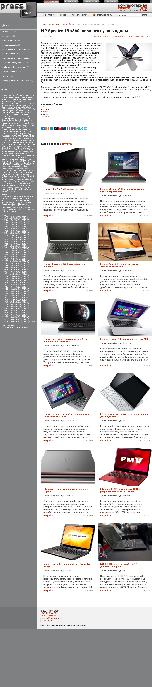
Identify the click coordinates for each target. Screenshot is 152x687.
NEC (3, 144)
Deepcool (10, 111)
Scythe (14, 163)
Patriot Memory (22, 152)
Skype (22, 165)
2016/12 (12, 309)
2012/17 (5, 223)
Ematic (23, 113)
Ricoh (22, 159)
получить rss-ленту (102, 15)
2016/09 (18, 307)
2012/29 (5, 228)
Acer (9, 96)
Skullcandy (15, 165)
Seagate (20, 163)
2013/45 (25, 256)
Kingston (13, 129)
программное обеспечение (17, 58)
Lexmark (5, 133)
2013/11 (18, 241)
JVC (30, 128)
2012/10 (12, 219)
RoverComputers (15, 161)
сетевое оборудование (15, 63)
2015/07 (5, 284)
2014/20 (12, 268)
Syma (27, 169)
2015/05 (18, 282)
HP (18, 124)
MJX (31, 139)
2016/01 (18, 303)
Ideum (4, 126)
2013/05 (5, 240)
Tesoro (12, 191)
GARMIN (10, 118)
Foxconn (14, 116)
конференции (15, 327)
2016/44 (5, 322)
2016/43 (25, 320)
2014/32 (12, 273)
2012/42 (12, 234)
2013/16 (25, 243)
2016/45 (12, 322)
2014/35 (5, 275)
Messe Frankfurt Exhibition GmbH (14, 137)
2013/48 (18, 258)
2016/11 (5, 309)
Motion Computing (8, 141)
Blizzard (13, 105)
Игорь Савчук (12, 204)
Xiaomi (9, 182)
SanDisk (5, 163)
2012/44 (25, 234)
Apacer (17, 187)
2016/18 (12, 310)
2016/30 (18, 314)
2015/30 (25, 294)
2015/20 (12, 290)
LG (10, 133)
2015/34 (25, 295)
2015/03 (5, 282)
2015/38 (25, 297)
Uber (9, 174)
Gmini (10, 122)
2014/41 (18, 277)
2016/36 (5, 318)
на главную (50, 15)
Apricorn (31, 100)
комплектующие (12, 54)
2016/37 (12, 318)
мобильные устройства (16, 49)
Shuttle (30, 163)
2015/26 (25, 292)
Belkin (16, 103)
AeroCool (5, 98)
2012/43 (18, 234)
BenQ (21, 103)
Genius (11, 120)
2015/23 (5, 292)
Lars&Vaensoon (27, 189)
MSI (20, 142)
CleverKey (14, 107)
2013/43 (12, 256)
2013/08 (25, 240)
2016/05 (18, 305)
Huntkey (5, 189)
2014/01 (25, 258)
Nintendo (21, 144)
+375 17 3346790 (48, 613)
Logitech (27, 133)
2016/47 (25, 322)
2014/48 (12, 281)
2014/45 (18, 279)
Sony (9, 167)
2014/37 (18, 275)
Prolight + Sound (15, 157)
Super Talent (15, 169)
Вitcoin (4, 185)
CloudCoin (22, 107)
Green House (23, 122)
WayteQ (14, 178)
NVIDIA (16, 146)
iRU (13, 128)
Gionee (4, 122)
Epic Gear (29, 187)
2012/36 (25, 230)
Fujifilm (27, 116)
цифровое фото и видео (16, 67)
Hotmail (14, 124)
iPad (32, 126)
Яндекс (11, 187)
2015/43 (5, 301)
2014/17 (18, 266)
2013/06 (12, 240)
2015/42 (25, 299)
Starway (25, 167)
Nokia (27, 144)
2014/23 (5, 269)
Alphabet (29, 98)
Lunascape (6, 135)
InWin (19, 126)
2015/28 (12, 294)
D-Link (4, 111)
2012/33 (5, 230)
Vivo (3, 178)
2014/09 (25, 262)
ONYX (16, 148)
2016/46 (18, 322)
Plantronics (18, 154)
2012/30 (12, 228)
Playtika (4, 187)
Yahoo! (22, 182)
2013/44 (18, 256)
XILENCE (15, 182)
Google (15, 122)
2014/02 (5, 260)
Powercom (30, 156)
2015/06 (25, 282)
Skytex (27, 165)
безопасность (11, 40)
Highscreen (6, 124)
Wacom (8, 178)
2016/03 (5, 305)
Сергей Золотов (14, 210)
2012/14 (12, 221)
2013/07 (18, 240)
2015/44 (12, 301)
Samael (9, 197)
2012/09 (5, 219)
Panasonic (13, 152)
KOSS (19, 129)
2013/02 (12, 238)
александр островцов (10, 198)
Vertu (11, 176)
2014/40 (12, 277)
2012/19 (18, 223)
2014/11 (12, 264)
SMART (4, 167)
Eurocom (5, 114)
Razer (17, 159)
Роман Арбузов (17, 208)
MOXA (10, 142)
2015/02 (25, 281)
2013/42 (5, 256)
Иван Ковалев (21, 202)
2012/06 (12, 217)
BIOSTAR (31, 103)
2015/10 (25, 284)
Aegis (32, 96)
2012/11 (18, 219)
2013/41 (25, 254)
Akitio (11, 98)
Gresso (31, 122)
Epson (28, 113)
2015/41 (18, 299)
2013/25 (25, 247)
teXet (25, 170)
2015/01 (18, 281)
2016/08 (12, 307)
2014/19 (5, 268)
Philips (4, 154)
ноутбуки (68, 24)
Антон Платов (24, 198)
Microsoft (10, 139)
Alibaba (22, 98)
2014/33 (18, 273)
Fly (9, 116)
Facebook (17, 114)
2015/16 (12, 288)
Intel (14, 126)
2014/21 (18, 268)
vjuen (15, 197)
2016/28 (5, 314)
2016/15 (5, 310)
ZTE (15, 184)
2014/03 (12, 260)
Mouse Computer (28, 141)
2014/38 (25, 275)
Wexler (32, 178)
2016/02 (25, 303)
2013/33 (25, 251)
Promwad (24, 157)
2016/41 (12, 320)
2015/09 (18, 284)
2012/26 (12, 226)
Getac (17, 120)
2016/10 (25, 307)
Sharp (26, 163)
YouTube (5, 184)
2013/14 (12, 243)
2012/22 (12, 225)
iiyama (9, 126)
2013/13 (5, 243)
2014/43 (5, 279)
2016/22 (25, 310)
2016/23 (5, 312)
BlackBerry (6, 105)
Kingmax (17, 189)
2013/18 (12, 245)
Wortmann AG (27, 180)
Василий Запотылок (9, 200)
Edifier (18, 113)
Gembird (5, 120)
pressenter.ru (46, 620)
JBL (26, 128)
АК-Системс (27, 184)
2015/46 (25, 301)
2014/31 (5, 273)
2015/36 (12, 297)
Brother (19, 105)
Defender (18, 111)
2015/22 (25, 290)
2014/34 (25, 273)
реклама (25, 327)
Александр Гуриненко (25, 197)
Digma (4, 113)
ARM (16, 101)
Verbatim (5, 176)
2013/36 (18, 253)
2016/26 (25, 312)
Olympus (10, 148)
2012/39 (18, 232)
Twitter (4, 174)
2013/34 (5, 253)
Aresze (23, 187)
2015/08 (12, 284)
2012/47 (18, 236)
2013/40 (18, 254)
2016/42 (18, 320)
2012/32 (25, 228)
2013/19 (18, 245)
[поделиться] (101, 36)
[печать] (118, 36)
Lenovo (22, 131)
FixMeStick (25, 114)
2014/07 (12, 262)
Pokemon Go (15, 156)
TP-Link (21, 172)
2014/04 (18, 260)
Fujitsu (4, 118)
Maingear (24, 135)
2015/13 (18, 286)
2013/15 (18, 243)
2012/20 (25, 223)
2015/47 (5, 303)
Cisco (4, 107)
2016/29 (12, 314)
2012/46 (12, 236)
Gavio (23, 118)
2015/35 (5, 297)
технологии (10, 76)
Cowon (25, 109)
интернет (9, 36)
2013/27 (12, 249)
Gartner (17, 118)
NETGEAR (5, 191)
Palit (7, 152)
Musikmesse (28, 142)
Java (22, 128)
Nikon (15, 144)
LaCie (31, 129)
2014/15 (12, 266)
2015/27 (5, 294)
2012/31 (18, 228)
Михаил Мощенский (19, 206)
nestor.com (51, 1)
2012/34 (12, 230)
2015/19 (5, 290)
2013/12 (25, 241)
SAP (10, 163)
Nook (10, 146)
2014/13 (25, 264)
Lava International (8, 131)
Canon (25, 105)
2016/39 (25, 318)
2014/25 (18, 269)
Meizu (31, 135)
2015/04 (12, 282)
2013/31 (12, 251)
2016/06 (25, 305)
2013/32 (18, 251)
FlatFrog (5, 116)
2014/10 (5, 264)
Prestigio (5, 157)
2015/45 (18, 301)
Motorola (19, 141)
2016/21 (18, 310)
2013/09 (5, 241)
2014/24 (12, 269)
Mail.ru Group (15, 135)
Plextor (24, 154)
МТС (18, 185)
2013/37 (25, 253)
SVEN (22, 169)
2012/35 (18, 230)
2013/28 (18, 249)
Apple (25, 100)
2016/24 (12, 312)
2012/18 (12, 223)
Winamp (11, 180)
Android (15, 100)
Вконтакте (11, 185)
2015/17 (18, 288)
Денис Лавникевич (25, 200)
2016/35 (25, 316)
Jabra (18, 128)
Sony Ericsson (16, 167)
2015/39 (5, 299)
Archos (4, 101)
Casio (31, 105)
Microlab (31, 137)
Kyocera (25, 129)
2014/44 (12, 279)
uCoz (13, 174)
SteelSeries (6, 169)
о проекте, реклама (79, 15)
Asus (26, 101)
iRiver (9, 128)
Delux (28, 111)
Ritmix (31, 159)
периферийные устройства (17, 80)
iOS (29, 126)
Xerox (4, 182)
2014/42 (25, 277)
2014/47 (5, 281)
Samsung (31, 161)
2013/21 (5, 247)
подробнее (49, 215)
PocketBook (6, 156)
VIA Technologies (20, 176)
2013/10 (12, 241)
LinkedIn (15, 133)
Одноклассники (27, 185)
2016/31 (25, 314)
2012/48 (25, 236)
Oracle (8, 150)
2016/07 (5, 307)
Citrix (8, 107)
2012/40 (25, 232)
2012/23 (18, 225)
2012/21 (5, 225)
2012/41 (5, 234)
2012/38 (12, 232)
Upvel (18, 174)
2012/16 (25, 221)
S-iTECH (24, 161)
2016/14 (25, 309)
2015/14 (25, 286)
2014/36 (12, 275)
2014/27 (5, 271)
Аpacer (19, 184)
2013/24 (18, 247)
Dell (23, 111)
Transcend (29, 172)
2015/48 (12, 303)
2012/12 (25, 219)
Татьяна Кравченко (9, 212)
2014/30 (25, 271)
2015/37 (18, 297)
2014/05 (25, 260)
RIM (26, 159)
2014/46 (25, 279)
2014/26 (25, 269)
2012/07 (18, 217)
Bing (25, 103)
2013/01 (5, 238)
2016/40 (5, 320)
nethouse (9, 144)
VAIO (23, 174)
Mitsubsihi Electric (22, 139)
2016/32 (5, 316)
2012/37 (5, 232)
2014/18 (25, 266)
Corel (20, 109)
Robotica (5, 161)
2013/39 (12, 254)
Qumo (12, 159)
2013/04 (25, 238)
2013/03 (18, 238)
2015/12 (12, 286)
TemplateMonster (15, 170)
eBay (13, 113)
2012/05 (5, 217)
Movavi (4, 142)
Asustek (5, 103)
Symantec (5, 170)
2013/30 (5, 251)
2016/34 (18, 316)
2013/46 (5, 258)
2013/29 (25, 249)
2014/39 (5, 277)
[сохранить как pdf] (139, 36)
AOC (20, 100)
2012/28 (25, 226)
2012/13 (5, 221)
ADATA (14, 96)
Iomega (24, 126)
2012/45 (5, 236)
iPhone (4, 128)
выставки (5, 327)
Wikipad (5, 180)
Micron (4, 139)
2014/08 (18, 262)
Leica (17, 131)
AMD (10, 100)
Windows (18, 180)
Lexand (28, 131)
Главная (45, 24)
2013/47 (12, 258)
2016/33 (12, 316)
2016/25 (18, 312)
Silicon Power (6, 165)
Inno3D (10, 189)
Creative (31, 109)
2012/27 (18, 226)
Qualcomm (5, 159)
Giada (22, 120)
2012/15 (18, 221)
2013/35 (12, 253)
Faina (4, 197)
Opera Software (25, 148)
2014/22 (25, 268)
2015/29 (18, 294)
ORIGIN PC (16, 150)
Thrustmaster (7, 172)
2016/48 (32, 322)
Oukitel (23, 150)
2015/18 (25, 288)
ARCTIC (10, 101)
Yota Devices (30, 182)
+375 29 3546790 (48, 615)
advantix (26, 96)
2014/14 (5, 266)
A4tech (4, 96)
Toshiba (15, 172)
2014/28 (12, 271)
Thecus (30, 170)
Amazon (5, 100)
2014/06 (5, 262)
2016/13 (18, 309)
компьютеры (11, 45)
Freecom (21, 116)
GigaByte (28, 120)
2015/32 (12, 295)
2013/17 (5, 245)
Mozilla (16, 142)
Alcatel (16, 98)
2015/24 (12, 292)
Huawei (27, 124)
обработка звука (12, 72)
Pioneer (10, 154)
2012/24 (25, 225)
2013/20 (25, 245)
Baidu (11, 103)
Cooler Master (12, 109)
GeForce (29, 118)
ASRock (21, 101)
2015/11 (5, 286)
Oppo (3, 150)
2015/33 (18, 295)
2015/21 (18, 290)
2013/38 (5, 254)
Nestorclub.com (80, 625)
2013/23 (12, 247)
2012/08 (25, 217)
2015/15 (5, 288)
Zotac (11, 184)
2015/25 (18, 292)
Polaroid (23, 156)
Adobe (19, 96)
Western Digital (23, 178)
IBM (31, 124)
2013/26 (5, 249)
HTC (21, 124)
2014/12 (18, 264)
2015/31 (5, 295)
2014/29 (18, 271)
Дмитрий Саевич (8, 202)
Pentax (31, 152)
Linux (21, 133)
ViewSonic (31, 176)
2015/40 (12, 299)
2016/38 (18, 318)
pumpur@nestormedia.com (53, 618)
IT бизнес (9, 31)
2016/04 (12, 305)
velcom (28, 174)
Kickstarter (6, 129)
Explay (11, 114)
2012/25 (5, 226)
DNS (8, 113)
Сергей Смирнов (27, 210)
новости (63, 15)
